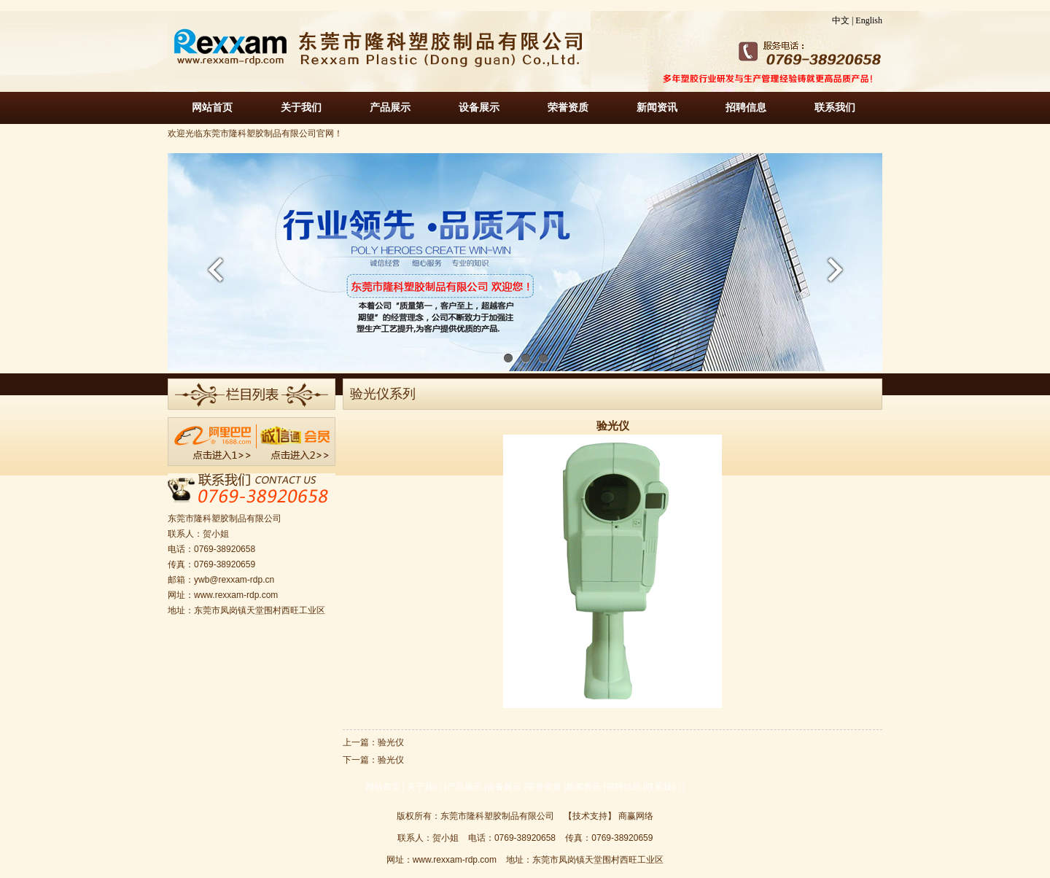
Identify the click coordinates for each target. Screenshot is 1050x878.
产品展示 (390, 107)
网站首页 (212, 107)
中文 (840, 20)
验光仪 (391, 742)
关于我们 (301, 107)
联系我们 (834, 107)
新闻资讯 (657, 107)
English (868, 20)
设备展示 (479, 107)
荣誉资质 (568, 107)
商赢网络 (635, 816)
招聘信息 (746, 107)
